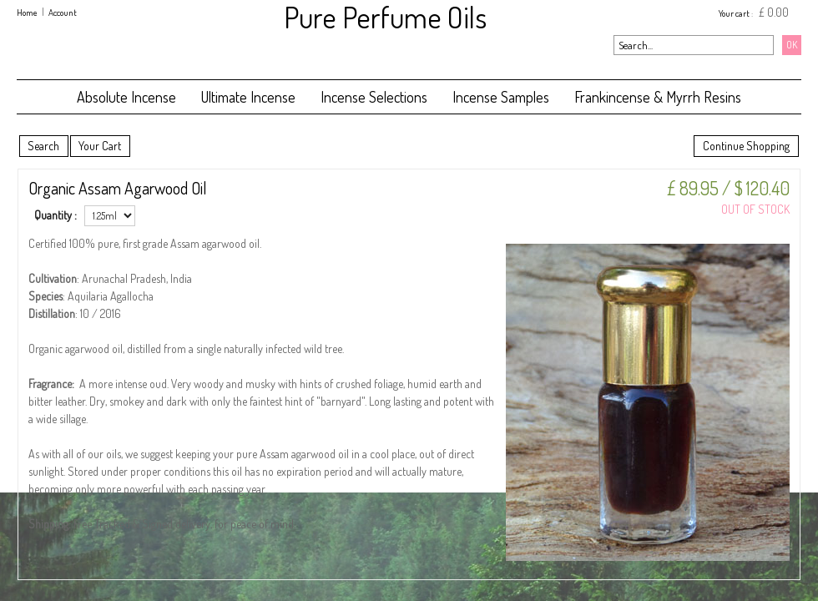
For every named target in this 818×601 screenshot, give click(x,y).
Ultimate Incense (248, 97)
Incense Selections (374, 97)
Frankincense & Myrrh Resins (657, 97)
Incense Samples (500, 97)
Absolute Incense (126, 97)
